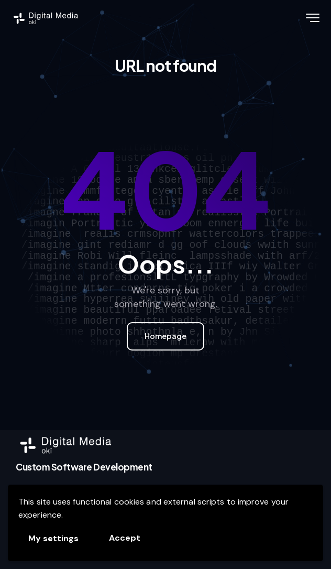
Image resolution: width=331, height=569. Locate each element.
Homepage (165, 336)
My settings (53, 538)
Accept (124, 537)
